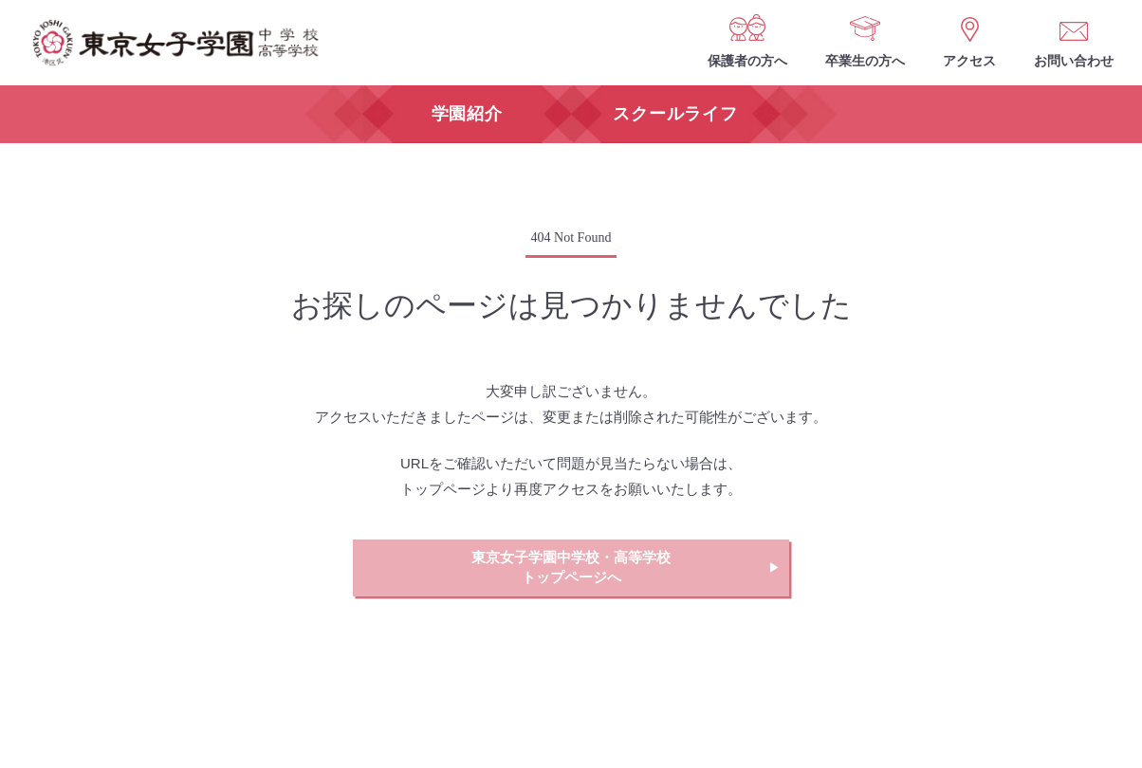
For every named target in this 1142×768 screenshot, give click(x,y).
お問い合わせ (1074, 60)
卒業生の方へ (865, 60)
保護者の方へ (747, 60)
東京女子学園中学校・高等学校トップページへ (571, 567)
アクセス (969, 60)
